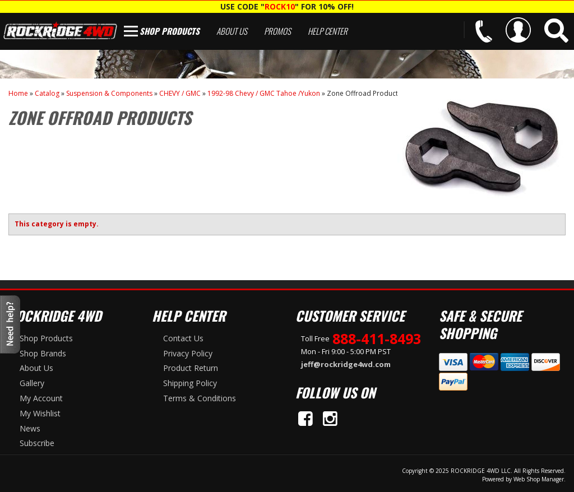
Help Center (328, 31)
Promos (277, 31)
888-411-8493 (376, 338)
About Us (231, 31)
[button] (556, 30)
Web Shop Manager (538, 479)
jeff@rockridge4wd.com (346, 364)
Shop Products (170, 31)
